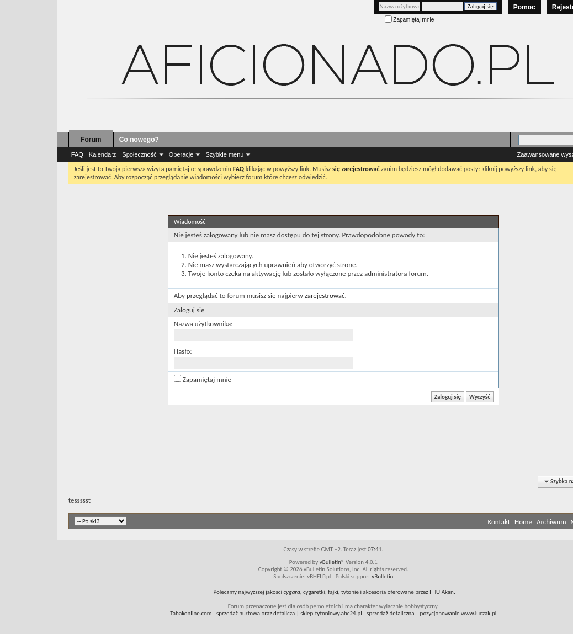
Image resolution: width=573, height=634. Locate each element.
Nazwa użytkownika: (203, 323)
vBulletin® (332, 562)
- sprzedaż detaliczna (357, 613)
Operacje (181, 154)
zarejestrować (325, 295)
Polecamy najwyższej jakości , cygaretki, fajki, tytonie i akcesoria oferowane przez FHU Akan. (334, 591)
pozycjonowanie (440, 613)
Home (523, 522)
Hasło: (183, 351)
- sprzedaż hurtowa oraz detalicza (232, 613)
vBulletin (382, 576)
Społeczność (139, 154)
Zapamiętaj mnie (409, 20)
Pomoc (524, 7)
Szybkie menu (224, 154)
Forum (91, 139)
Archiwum (551, 522)
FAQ (77, 154)
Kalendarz (102, 154)
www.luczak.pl (478, 613)
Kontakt (498, 522)
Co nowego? (139, 139)
